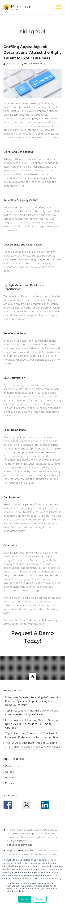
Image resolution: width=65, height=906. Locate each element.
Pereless (14, 64)
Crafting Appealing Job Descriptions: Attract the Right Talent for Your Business (32, 52)
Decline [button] (40, 899)
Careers (10, 771)
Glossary (10, 777)
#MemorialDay (25, 850)
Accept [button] (24, 899)
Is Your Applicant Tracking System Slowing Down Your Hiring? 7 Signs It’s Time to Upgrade (31, 724)
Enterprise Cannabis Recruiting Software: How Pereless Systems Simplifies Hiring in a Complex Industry (33, 701)
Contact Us (12, 766)
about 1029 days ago (19, 844)
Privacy (9, 783)
